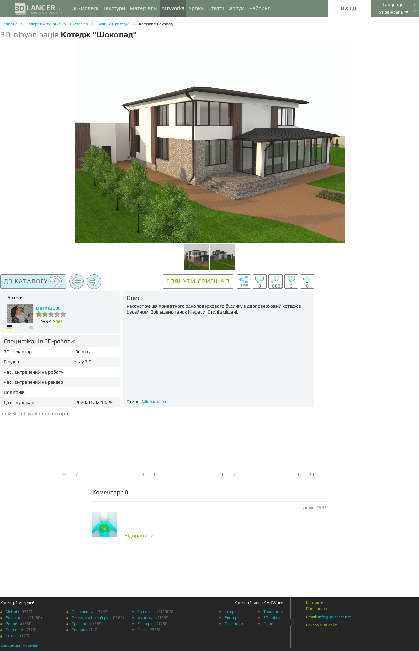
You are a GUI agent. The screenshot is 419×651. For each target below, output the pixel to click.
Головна (9, 24)
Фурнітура (147, 617)
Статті (216, 8)
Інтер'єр (13, 635)
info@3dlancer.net (334, 617)
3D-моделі (85, 8)
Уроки (196, 8)
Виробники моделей (19, 645)
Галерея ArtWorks (43, 24)
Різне (142, 629)
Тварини (80, 629)
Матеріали (143, 8)
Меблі (11, 611)
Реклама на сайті (322, 625)
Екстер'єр (79, 24)
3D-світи (271, 617)
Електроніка (17, 617)
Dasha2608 (48, 308)
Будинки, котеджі (114, 24)
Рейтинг (259, 8)
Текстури (114, 8)
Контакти (314, 602)
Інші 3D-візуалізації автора (34, 413)
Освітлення (82, 611)
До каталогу (33, 282)
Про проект (317, 608)
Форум (236, 8)
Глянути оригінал (198, 281)
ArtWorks (172, 8)
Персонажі (16, 629)
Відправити (139, 536)
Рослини (14, 623)
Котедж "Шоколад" (156, 24)
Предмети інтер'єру (90, 617)
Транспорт (82, 623)
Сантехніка (147, 611)
